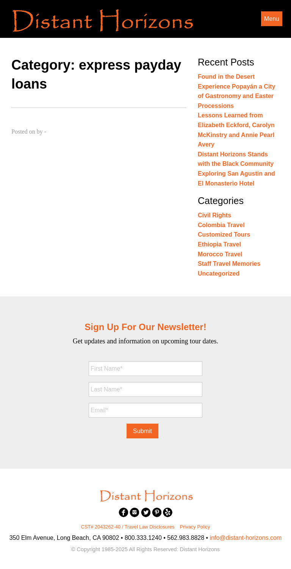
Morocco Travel (220, 254)
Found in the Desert (226, 76)
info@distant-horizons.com (246, 538)
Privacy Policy (195, 527)
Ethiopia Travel (219, 244)
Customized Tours (224, 234)
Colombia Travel (221, 225)
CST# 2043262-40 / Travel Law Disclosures (128, 527)
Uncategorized (218, 273)
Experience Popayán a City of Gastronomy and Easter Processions (236, 96)
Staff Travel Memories (229, 263)
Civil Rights (214, 215)
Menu (271, 19)
